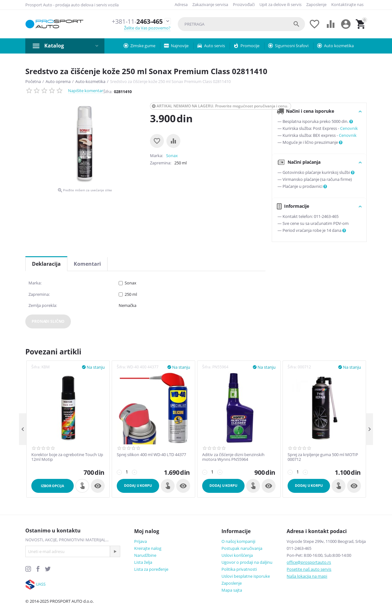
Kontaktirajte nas (347, 4)
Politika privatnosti (239, 569)
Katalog (54, 45)
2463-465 (135, 21)
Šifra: (107, 91)
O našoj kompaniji (238, 541)
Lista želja (143, 562)
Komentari (87, 263)
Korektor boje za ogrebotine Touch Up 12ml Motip (67, 457)
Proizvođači (244, 4)
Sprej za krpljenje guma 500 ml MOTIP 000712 (323, 457)
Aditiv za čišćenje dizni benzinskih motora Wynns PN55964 (233, 457)
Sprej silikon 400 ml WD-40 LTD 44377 (151, 454)
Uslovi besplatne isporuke (245, 576)
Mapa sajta (231, 590)
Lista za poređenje (151, 569)
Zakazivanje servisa (210, 4)
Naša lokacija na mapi (307, 576)
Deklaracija (46, 263)
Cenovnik (349, 128)
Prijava (140, 541)
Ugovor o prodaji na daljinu (246, 562)
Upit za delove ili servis (280, 4)
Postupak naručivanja (241, 548)
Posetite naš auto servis (309, 569)
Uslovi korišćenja (237, 555)
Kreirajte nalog (147, 548)
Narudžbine (145, 555)
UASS (41, 584)
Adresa (181, 4)
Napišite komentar (85, 90)
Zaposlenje (316, 4)
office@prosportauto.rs (309, 562)
